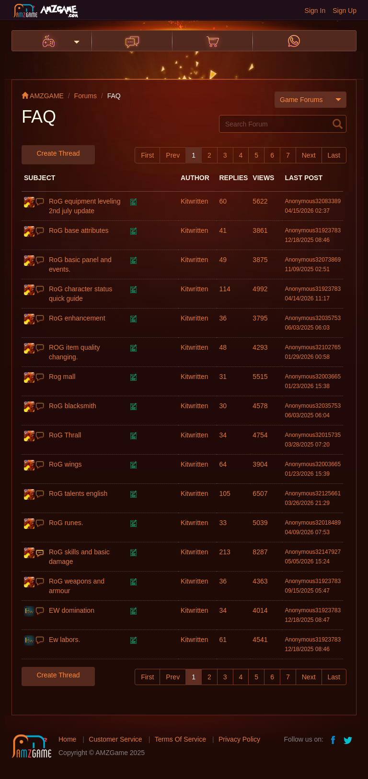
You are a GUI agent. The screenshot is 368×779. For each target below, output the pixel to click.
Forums (85, 96)
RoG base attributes (79, 230)
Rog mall (62, 376)
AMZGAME (43, 96)
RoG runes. (66, 523)
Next (309, 155)
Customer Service (115, 739)
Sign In (315, 10)
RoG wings (65, 464)
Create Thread (58, 153)
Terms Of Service (180, 739)
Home (67, 739)
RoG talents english (78, 493)
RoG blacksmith (72, 406)
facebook (333, 739)
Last (334, 155)
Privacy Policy (239, 739)
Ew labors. (64, 639)
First (147, 155)
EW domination (71, 610)
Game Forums (310, 99)
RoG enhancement (77, 318)
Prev (173, 155)
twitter (349, 739)
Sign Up (344, 10)
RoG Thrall (65, 435)
